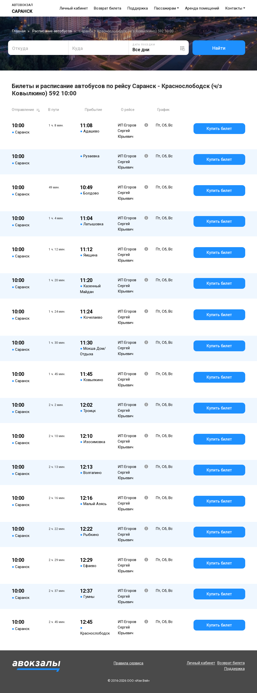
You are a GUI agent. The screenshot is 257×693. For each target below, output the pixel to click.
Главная (19, 31)
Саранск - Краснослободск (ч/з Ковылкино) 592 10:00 (126, 31)
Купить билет (219, 128)
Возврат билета (107, 8)
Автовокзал (22, 5)
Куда (77, 48)
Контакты (233, 8)
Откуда (20, 48)
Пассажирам (165, 8)
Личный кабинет (73, 8)
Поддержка (137, 8)
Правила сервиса (128, 663)
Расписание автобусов (52, 31)
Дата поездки (144, 44)
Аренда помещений (202, 8)
